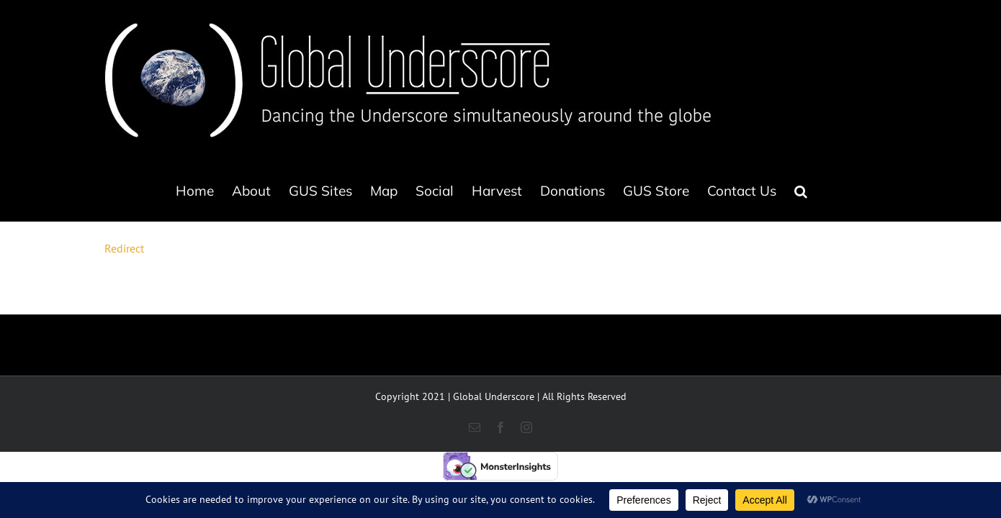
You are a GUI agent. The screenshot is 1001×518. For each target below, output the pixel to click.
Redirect (124, 248)
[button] (874, 190)
